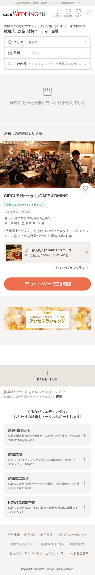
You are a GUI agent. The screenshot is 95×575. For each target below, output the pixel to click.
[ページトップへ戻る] (47, 376)
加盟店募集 (77, 544)
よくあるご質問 (78, 553)
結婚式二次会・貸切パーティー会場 (27, 397)
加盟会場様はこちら (52, 544)
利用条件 (46, 535)
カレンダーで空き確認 (47, 284)
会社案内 (14, 535)
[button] (47, 435)
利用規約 (30, 535)
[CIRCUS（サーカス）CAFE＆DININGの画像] (47, 164)
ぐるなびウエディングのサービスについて (34, 553)
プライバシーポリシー (72, 535)
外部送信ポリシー (22, 544)
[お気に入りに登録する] (85, 188)
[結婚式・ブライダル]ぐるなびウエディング (32, 392)
